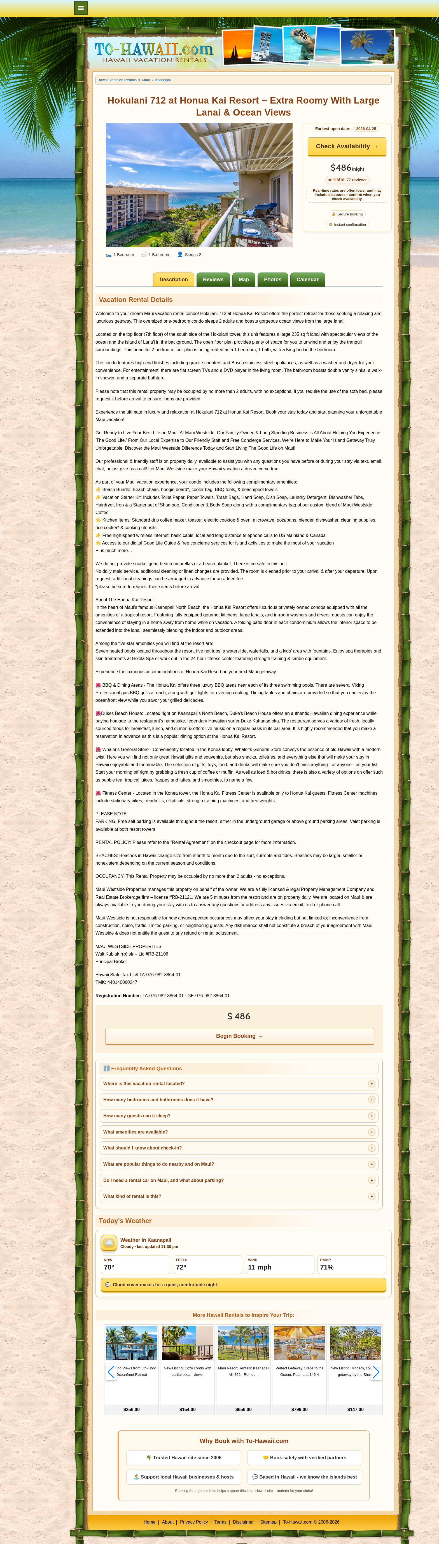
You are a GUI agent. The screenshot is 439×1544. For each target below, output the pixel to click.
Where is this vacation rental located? (144, 1083)
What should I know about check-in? (142, 1148)
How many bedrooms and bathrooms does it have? (158, 1099)
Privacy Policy (194, 1508)
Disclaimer (243, 1508)
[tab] (173, 280)
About (168, 1508)
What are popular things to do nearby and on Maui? (158, 1164)
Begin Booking (236, 1036)
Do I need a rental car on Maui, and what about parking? (163, 1180)
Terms (220, 1508)
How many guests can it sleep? (137, 1115)
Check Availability (343, 146)
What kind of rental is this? (132, 1196)
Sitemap (268, 1508)
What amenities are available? (135, 1132)
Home (150, 1508)
